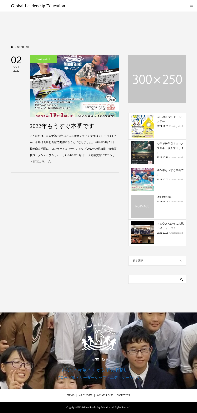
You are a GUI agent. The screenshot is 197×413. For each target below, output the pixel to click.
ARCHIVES (85, 395)
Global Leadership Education (38, 5)
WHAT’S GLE (105, 395)
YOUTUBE (123, 395)
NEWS (71, 395)
